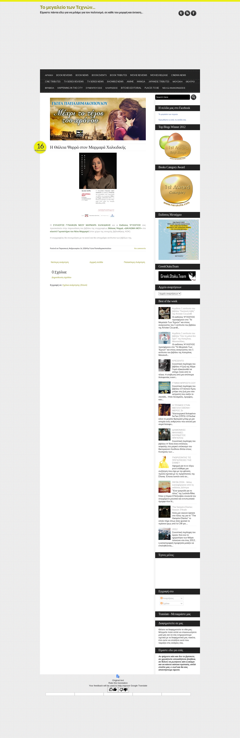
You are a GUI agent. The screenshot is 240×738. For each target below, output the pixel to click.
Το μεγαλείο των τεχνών (168, 114)
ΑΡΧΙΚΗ (49, 75)
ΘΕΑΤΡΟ (190, 81)
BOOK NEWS (82, 75)
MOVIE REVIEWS (138, 75)
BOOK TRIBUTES (118, 75)
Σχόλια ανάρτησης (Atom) (74, 285)
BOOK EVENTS (99, 75)
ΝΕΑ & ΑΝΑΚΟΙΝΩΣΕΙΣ (173, 88)
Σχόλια (164, 603)
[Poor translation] (123, 690)
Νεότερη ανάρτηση (60, 262)
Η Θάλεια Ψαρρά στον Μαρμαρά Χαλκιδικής (88, 147)
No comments (140, 248)
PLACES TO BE (152, 88)
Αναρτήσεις (167, 598)
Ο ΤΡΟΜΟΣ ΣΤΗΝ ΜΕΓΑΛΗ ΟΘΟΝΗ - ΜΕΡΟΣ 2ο (181, 408)
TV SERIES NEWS (95, 81)
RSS (187, 13)
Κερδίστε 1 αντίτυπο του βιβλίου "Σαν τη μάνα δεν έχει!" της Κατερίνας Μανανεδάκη (184, 337)
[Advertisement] (120, 44)
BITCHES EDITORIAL (131, 88)
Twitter (181, 13)
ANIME (130, 81)
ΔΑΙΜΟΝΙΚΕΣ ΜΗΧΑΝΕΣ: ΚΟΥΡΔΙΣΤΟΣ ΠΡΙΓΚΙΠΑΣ (179, 433)
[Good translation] (113, 690)
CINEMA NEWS (178, 75)
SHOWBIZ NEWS (115, 81)
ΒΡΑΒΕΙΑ (49, 88)
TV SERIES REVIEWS (74, 81)
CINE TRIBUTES (52, 81)
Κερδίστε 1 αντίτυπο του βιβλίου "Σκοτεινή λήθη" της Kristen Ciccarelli (183, 311)
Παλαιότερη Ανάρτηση (134, 262)
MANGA (141, 81)
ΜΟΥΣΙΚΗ (177, 81)
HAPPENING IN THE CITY (70, 88)
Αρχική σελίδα (96, 262)
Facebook (193, 13)
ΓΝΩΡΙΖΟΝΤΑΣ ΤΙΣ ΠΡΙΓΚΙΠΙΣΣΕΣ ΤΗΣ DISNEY (181, 460)
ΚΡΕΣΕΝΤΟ (178, 360)
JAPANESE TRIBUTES (158, 81)
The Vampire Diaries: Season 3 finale (182, 508)
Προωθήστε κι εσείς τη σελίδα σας (172, 120)
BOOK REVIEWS (64, 75)
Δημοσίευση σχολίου (61, 277)
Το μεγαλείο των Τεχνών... (67, 7)
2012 (175, 529)
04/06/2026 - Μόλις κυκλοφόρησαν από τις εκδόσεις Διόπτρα (183, 485)
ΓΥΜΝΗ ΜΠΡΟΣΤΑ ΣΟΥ (184, 383)
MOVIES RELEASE (159, 75)
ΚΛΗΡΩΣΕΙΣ (112, 88)
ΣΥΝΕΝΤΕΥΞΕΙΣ (94, 88)
